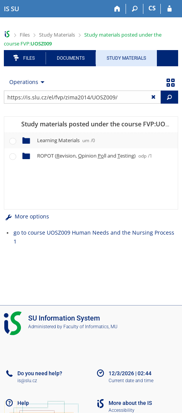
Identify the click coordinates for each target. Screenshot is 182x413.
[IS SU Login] (169, 9)
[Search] (134, 9)
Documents (71, 58)
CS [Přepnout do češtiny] (152, 8)
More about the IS (130, 403)
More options (26, 216)
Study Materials (57, 34)
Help (23, 403)
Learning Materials (66, 140)
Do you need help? (39, 373)
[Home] (117, 9)
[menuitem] (25, 82)
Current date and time (131, 380)
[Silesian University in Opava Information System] (11, 9)
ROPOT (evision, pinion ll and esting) (94, 155)
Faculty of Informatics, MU (90, 326)
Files (25, 34)
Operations (23, 82)
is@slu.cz (27, 380)
